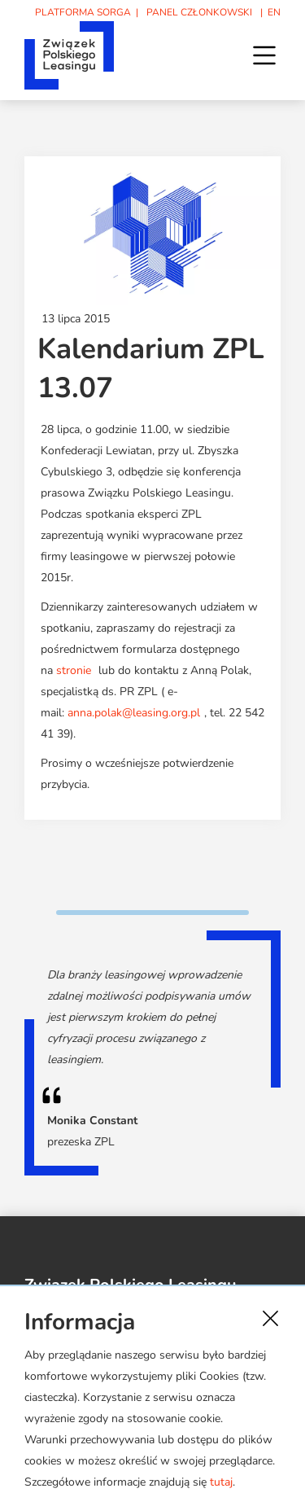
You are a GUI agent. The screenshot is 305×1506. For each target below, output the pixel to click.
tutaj (221, 1482)
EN (274, 12)
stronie (73, 670)
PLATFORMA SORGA (83, 12)
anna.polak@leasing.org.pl (134, 712)
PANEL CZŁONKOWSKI (199, 12)
